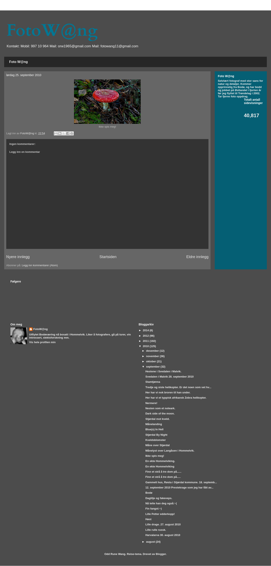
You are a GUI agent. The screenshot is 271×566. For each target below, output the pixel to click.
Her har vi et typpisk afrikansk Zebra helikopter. (175, 397)
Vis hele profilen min (42, 342)
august (151, 541)
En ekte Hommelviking (159, 466)
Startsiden (108, 257)
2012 (146, 335)
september (153, 366)
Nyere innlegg (18, 257)
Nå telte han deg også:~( (161, 503)
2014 (146, 330)
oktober (151, 361)
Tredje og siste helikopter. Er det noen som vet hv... (178, 387)
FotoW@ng (52, 30)
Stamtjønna (152, 381)
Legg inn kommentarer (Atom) (40, 265)
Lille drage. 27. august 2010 (163, 524)
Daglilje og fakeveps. (158, 498)
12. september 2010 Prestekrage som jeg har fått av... (179, 487)
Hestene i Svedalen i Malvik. (163, 371)
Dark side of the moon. (159, 413)
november (153, 356)
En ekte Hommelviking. (160, 461)
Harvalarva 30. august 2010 (162, 535)
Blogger (161, 554)
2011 (146, 341)
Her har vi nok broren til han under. (167, 392)
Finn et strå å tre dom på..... (163, 476)
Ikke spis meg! (154, 455)
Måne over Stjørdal (157, 445)
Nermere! (151, 403)
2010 (146, 346)
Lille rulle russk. (155, 529)
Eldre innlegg (197, 257)
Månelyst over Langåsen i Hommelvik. (169, 450)
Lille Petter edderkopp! (160, 514)
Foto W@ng (18, 62)
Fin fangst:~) (153, 508)
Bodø (148, 492)
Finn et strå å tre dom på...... (163, 471)
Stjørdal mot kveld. (157, 418)
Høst (148, 519)
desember (153, 350)
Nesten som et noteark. (160, 408)
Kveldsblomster (155, 440)
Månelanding (153, 424)
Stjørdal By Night (156, 434)
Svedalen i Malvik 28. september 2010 (169, 376)
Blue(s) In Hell (154, 429)
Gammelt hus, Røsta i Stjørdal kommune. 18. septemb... (181, 482)
